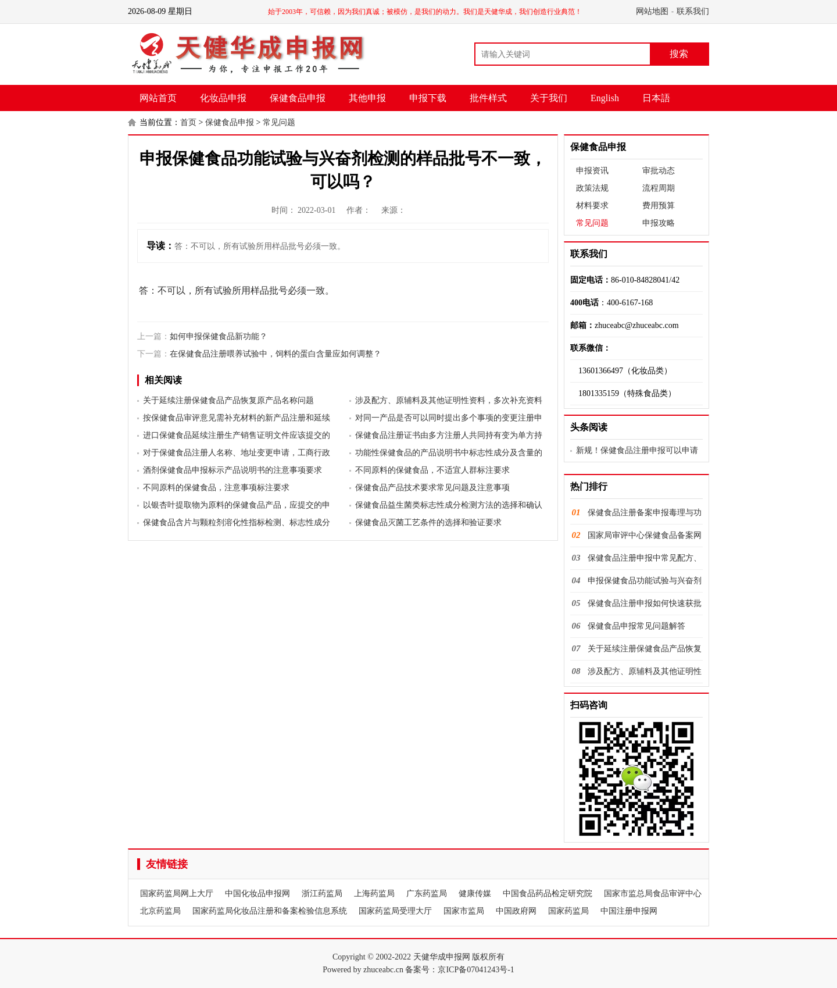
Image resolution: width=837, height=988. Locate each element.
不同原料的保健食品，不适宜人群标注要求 (432, 470)
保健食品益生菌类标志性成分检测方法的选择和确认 (448, 505)
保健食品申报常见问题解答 (636, 626)
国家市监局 (463, 911)
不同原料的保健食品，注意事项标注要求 (216, 487)
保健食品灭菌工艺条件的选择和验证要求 (428, 522)
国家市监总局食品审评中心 (653, 893)
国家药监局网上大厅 (176, 893)
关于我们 (548, 98)
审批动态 (658, 170)
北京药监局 (160, 911)
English (605, 98)
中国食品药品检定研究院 (547, 893)
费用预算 (658, 205)
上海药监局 (374, 893)
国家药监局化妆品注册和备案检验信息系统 (269, 911)
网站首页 (158, 98)
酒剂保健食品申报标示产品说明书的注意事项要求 (232, 470)
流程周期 (658, 188)
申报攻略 (658, 223)
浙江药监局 (322, 893)
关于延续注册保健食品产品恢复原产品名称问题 (228, 400)
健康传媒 (475, 893)
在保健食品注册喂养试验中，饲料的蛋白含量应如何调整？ (275, 353)
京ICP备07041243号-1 (476, 969)
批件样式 (488, 98)
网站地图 (652, 11)
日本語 (656, 98)
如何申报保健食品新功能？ (218, 336)
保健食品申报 (298, 98)
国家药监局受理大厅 (395, 911)
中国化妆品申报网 (257, 893)
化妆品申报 (223, 98)
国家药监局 (568, 911)
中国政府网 (516, 911)
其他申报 (367, 98)
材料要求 (592, 205)
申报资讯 (592, 170)
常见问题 (279, 122)
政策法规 (592, 188)
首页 (188, 122)
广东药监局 (426, 893)
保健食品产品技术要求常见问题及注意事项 (432, 487)
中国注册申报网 (628, 911)
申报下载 (427, 98)
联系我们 (693, 11)
